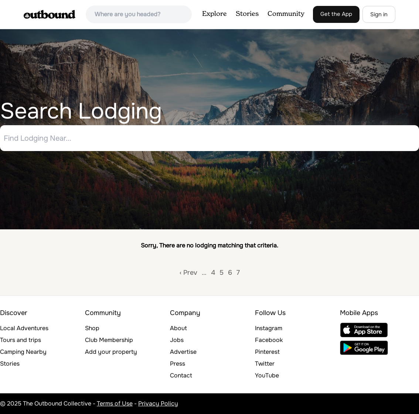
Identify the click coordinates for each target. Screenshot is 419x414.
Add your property (111, 352)
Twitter (265, 363)
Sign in (379, 14)
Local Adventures (24, 328)
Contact (181, 375)
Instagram (268, 328)
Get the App (336, 14)
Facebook (269, 340)
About (178, 328)
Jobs (177, 340)
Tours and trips (20, 340)
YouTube (267, 375)
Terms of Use (115, 403)
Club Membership (109, 340)
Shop (92, 328)
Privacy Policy (158, 403)
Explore (214, 14)
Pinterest (267, 352)
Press (177, 363)
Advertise (183, 352)
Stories (247, 14)
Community (286, 14)
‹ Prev (188, 272)
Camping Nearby (23, 352)
